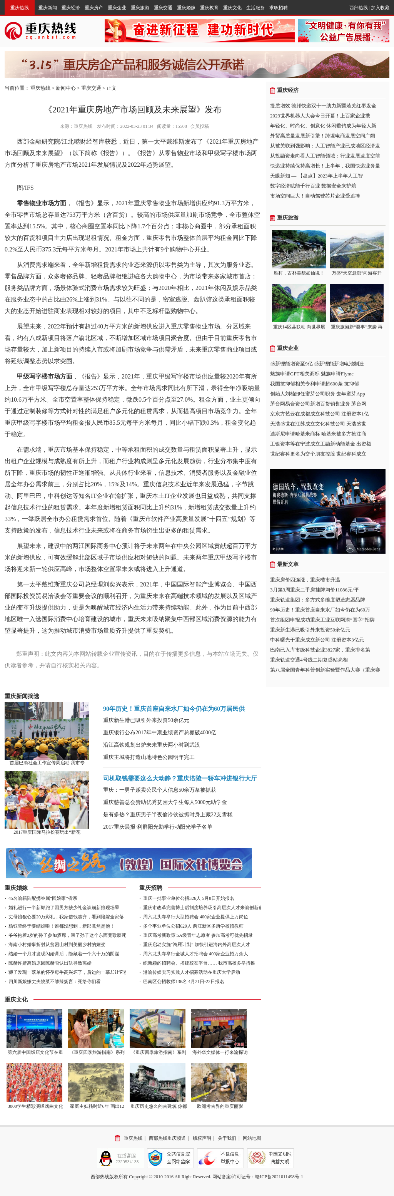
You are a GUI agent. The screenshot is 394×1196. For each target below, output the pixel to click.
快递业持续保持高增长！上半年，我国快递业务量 (325, 166)
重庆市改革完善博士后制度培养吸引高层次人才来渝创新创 (203, 907)
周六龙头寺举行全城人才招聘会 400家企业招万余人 (195, 953)
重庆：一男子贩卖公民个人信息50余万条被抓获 (159, 790)
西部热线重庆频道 (167, 1138)
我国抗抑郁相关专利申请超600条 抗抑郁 (314, 384)
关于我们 (227, 1138)
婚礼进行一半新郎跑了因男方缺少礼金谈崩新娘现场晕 (63, 907)
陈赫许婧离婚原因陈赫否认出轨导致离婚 (50, 963)
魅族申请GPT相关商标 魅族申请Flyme (312, 374)
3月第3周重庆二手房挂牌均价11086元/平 (314, 590)
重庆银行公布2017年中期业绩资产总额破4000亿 (159, 732)
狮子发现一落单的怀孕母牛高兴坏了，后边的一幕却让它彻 (68, 972)
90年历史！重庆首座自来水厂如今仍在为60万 (320, 610)
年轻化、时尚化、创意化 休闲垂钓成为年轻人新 (323, 126)
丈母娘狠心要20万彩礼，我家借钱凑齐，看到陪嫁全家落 (66, 917)
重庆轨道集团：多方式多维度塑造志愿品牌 (317, 600)
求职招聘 (278, 7)
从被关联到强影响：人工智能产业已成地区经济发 (325, 146)
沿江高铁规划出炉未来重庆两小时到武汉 (151, 745)
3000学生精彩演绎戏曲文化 (35, 1106)
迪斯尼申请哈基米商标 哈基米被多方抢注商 (318, 434)
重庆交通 (163, 7)
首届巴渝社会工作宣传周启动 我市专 (47, 763)
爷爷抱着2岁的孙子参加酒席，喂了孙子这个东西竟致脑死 (67, 935)
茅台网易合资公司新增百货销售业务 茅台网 (318, 404)
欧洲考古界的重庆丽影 (220, 1106)
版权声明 (202, 1138)
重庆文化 (232, 7)
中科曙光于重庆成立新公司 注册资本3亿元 (317, 640)
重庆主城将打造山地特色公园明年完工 (149, 757)
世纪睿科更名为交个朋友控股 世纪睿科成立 (318, 454)
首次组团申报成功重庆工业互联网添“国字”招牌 (322, 620)
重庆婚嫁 (186, 7)
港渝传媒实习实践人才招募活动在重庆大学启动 (191, 972)
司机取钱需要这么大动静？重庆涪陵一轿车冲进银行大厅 (180, 778)
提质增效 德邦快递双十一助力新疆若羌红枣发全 (323, 106)
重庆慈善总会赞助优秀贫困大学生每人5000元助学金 (165, 802)
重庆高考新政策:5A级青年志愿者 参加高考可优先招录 (198, 935)
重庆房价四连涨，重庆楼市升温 (305, 580)
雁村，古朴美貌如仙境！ (299, 273)
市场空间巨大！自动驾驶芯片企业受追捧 (315, 196)
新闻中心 (66, 88)
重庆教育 (209, 7)
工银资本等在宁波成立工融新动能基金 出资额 (320, 444)
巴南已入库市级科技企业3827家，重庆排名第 (320, 650)
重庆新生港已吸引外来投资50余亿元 (146, 720)
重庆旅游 (140, 7)
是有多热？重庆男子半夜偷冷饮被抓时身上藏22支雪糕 (167, 814)
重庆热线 (19, 7)
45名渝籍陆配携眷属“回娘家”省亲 (42, 898)
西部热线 (358, 7)
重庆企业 (117, 7)
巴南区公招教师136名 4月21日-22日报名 (183, 981)
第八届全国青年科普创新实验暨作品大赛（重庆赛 (325, 670)
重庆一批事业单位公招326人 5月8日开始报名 (188, 898)
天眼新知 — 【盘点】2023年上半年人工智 (316, 176)
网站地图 (252, 1138)
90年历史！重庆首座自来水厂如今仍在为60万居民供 (174, 708)
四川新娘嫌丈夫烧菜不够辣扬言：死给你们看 (54, 981)
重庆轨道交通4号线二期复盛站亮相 (309, 660)
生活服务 (255, 7)
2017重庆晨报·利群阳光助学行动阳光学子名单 (157, 827)
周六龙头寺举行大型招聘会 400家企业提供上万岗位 (195, 917)
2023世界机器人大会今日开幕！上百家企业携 (320, 116)
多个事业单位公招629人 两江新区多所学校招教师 (193, 926)
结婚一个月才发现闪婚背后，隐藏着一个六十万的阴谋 (63, 953)
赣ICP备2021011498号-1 (279, 1176)
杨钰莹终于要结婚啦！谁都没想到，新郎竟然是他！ (61, 926)
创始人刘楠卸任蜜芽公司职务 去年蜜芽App (317, 394)
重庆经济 (71, 7)
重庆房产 (94, 7)
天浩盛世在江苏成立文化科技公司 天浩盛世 (318, 424)
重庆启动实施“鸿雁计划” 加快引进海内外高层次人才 (196, 944)
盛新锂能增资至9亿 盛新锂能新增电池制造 (317, 364)
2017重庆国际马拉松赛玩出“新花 (46, 832)
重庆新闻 (47, 7)
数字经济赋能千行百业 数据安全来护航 (313, 186)
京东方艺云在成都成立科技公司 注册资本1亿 (319, 414)
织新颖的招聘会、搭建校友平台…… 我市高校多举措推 (199, 963)
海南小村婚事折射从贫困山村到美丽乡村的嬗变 (56, 944)
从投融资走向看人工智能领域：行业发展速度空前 (325, 156)
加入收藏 (380, 7)
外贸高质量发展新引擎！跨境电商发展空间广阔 (322, 136)
